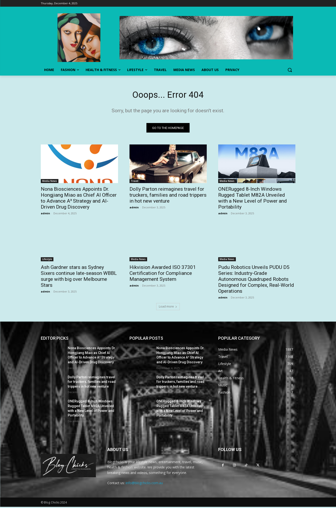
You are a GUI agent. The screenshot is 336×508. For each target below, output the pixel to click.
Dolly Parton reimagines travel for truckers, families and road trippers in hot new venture (168, 196)
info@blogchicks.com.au (144, 484)
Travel (134, 182)
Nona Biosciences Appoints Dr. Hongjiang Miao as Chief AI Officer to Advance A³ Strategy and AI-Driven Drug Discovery (79, 199)
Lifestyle (47, 260)
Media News (49, 182)
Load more (168, 308)
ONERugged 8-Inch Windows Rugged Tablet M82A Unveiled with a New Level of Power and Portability (252, 199)
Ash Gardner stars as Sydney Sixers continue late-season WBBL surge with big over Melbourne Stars (79, 277)
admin (45, 214)
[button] (289, 70)
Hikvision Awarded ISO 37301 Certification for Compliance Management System (162, 274)
